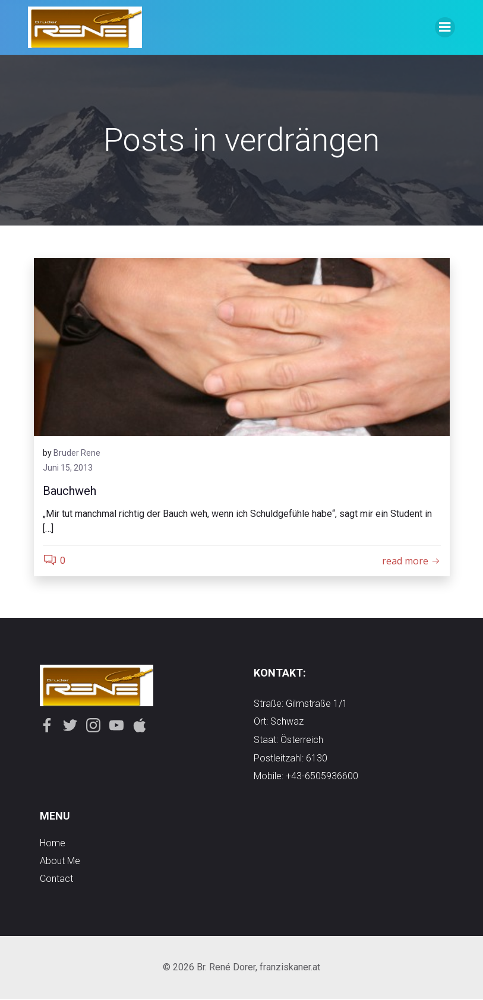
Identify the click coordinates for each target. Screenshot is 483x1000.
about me (60, 861)
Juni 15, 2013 (68, 468)
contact (56, 879)
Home (52, 843)
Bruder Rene (76, 453)
